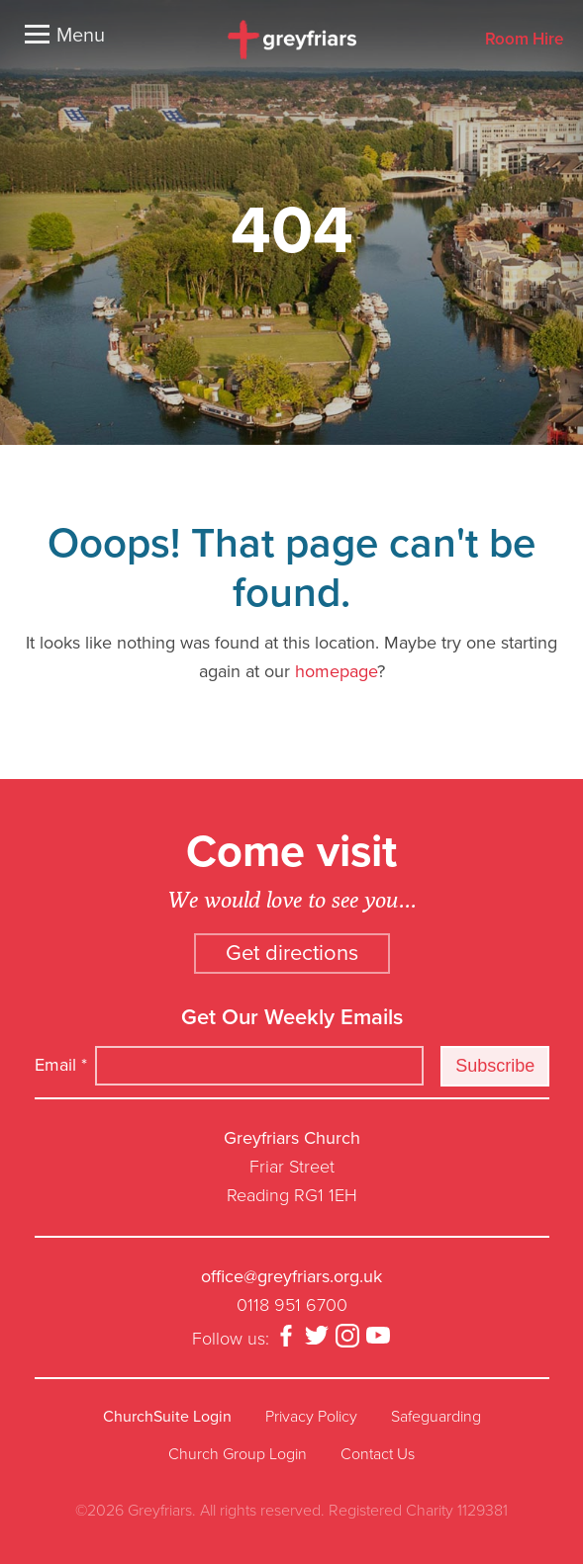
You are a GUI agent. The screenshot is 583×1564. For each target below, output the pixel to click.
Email (61, 1065)
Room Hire (524, 40)
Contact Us (377, 1454)
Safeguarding (436, 1417)
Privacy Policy (311, 1417)
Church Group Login (237, 1454)
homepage (336, 671)
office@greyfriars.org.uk (291, 1276)
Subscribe (494, 1066)
